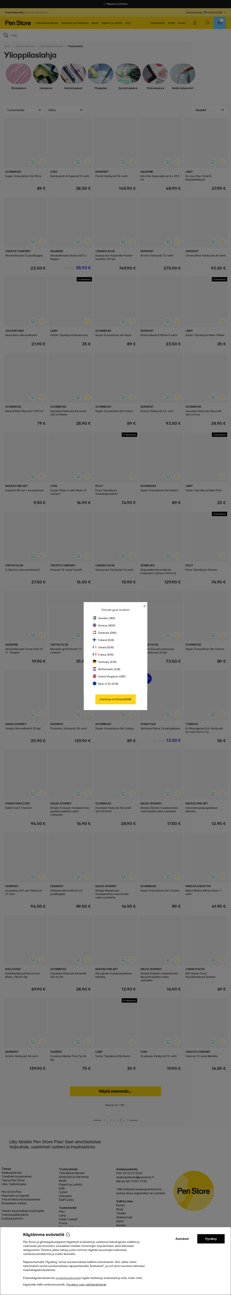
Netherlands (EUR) (106, 669)
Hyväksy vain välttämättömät (86, 1284)
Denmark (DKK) (105, 632)
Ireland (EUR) (103, 647)
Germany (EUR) (105, 661)
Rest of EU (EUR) (105, 683)
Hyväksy (211, 1239)
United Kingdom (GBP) (109, 676)
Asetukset (182, 1239)
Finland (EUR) (103, 640)
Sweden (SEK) (104, 618)
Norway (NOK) (104, 625)
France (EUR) (103, 654)
